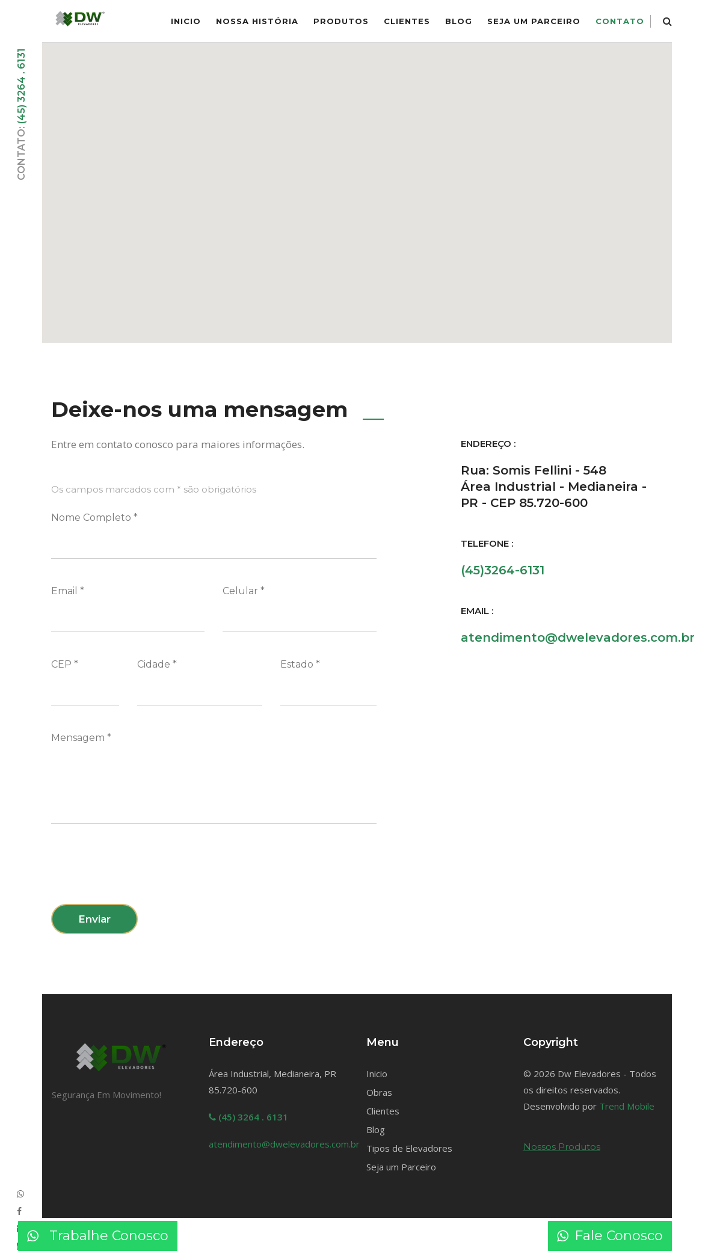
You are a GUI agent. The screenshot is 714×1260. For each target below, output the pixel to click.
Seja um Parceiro (533, 21)
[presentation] (142, 871)
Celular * (244, 591)
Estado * (300, 664)
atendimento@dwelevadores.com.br (578, 637)
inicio (186, 21)
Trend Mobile (626, 1106)
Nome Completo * (94, 517)
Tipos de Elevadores (409, 1148)
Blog (458, 21)
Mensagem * (81, 737)
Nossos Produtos (561, 1146)
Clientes (407, 21)
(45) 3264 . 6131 (21, 86)
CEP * (64, 664)
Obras (379, 1092)
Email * (67, 591)
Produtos (341, 21)
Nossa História (257, 21)
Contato (620, 21)
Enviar (94, 919)
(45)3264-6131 (502, 570)
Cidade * (157, 664)
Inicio (376, 1074)
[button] (357, 185)
